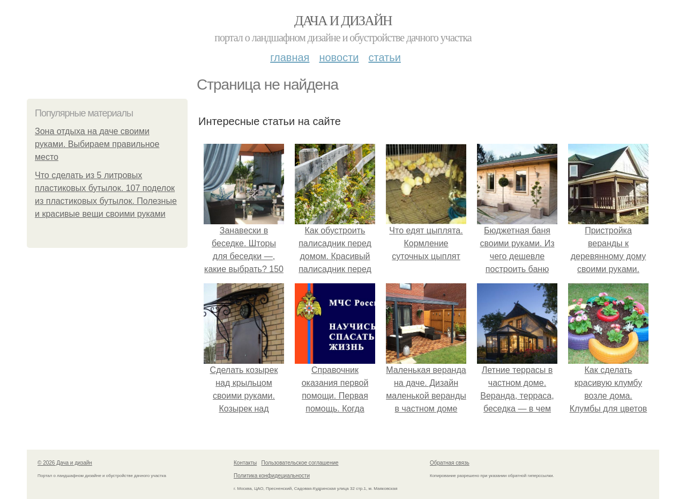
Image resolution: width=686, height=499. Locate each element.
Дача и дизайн (343, 20)
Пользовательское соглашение (300, 463)
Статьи (384, 57)
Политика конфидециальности (272, 476)
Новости (339, 57)
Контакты (245, 463)
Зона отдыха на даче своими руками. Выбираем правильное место (97, 144)
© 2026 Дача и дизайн (65, 463)
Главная (289, 57)
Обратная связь (449, 463)
